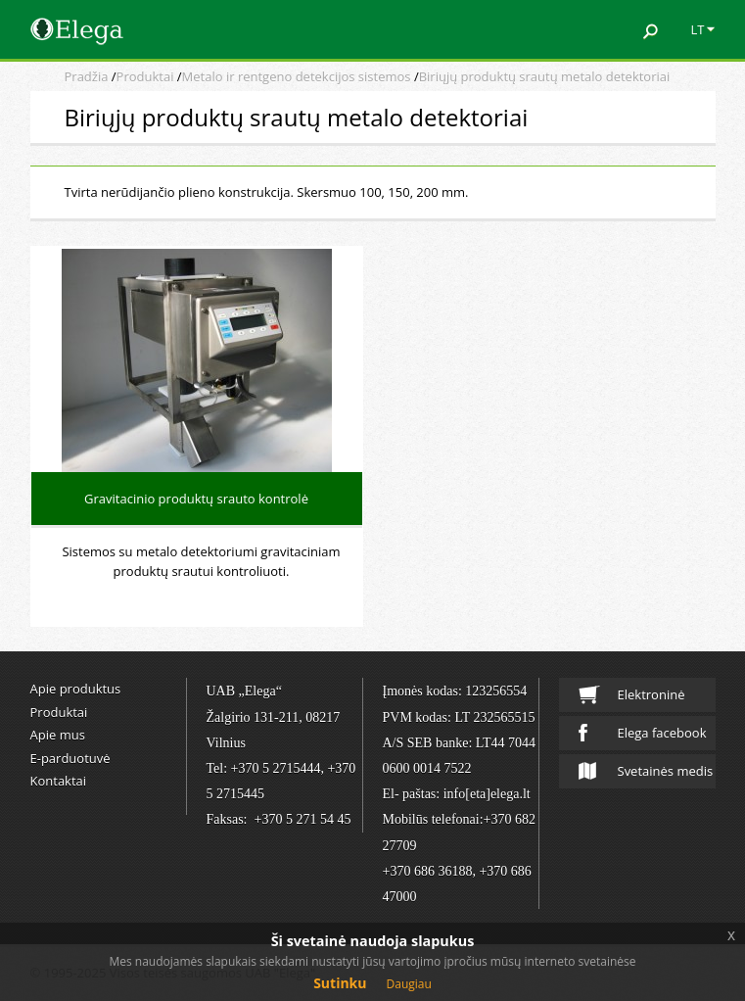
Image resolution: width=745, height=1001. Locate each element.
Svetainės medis (646, 771)
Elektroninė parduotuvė (633, 699)
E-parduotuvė (70, 758)
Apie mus (57, 734)
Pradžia (87, 76)
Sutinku (339, 983)
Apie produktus (75, 688)
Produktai (145, 76)
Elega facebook (643, 732)
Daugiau (409, 984)
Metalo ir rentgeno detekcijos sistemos (296, 76)
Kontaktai (58, 780)
